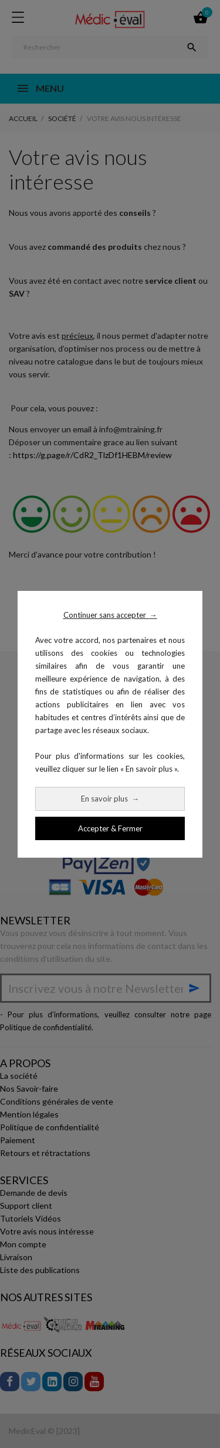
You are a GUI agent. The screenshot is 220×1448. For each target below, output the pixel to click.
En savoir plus (110, 798)
